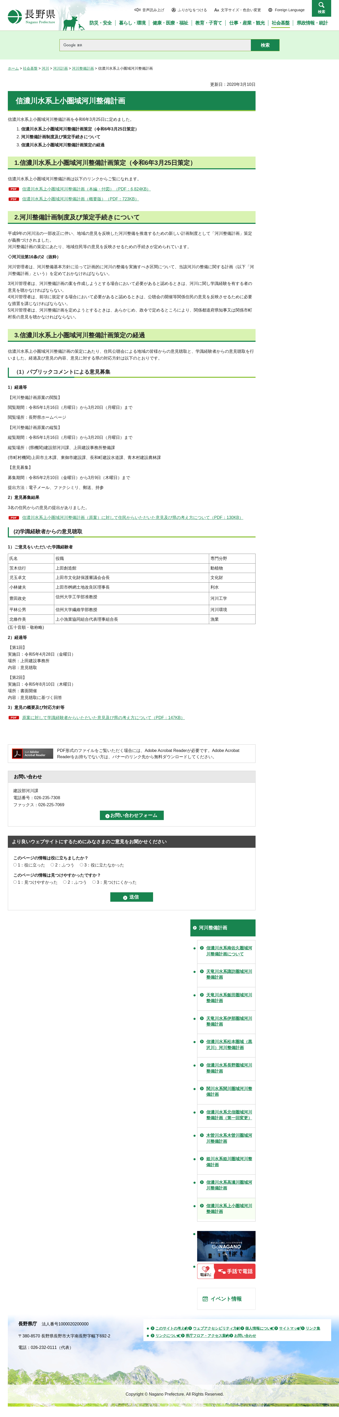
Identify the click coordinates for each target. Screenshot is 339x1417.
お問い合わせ (245, 1336)
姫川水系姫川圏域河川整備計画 (229, 1162)
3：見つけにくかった (117, 882)
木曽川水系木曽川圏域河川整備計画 (229, 1138)
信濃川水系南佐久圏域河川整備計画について (229, 951)
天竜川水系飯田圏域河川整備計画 (229, 998)
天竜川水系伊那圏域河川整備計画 (229, 1021)
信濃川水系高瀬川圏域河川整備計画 (229, 1185)
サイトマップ (290, 1328)
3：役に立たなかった (104, 865)
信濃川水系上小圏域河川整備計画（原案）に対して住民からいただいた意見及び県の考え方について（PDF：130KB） (132, 517)
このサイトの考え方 (171, 1328)
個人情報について (259, 1328)
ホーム (13, 68)
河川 (45, 68)
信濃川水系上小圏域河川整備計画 (229, 1209)
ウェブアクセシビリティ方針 (216, 1328)
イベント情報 (226, 1299)
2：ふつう (64, 865)
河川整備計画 (83, 68)
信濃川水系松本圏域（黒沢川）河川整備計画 (229, 1044)
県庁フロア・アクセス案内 (207, 1336)
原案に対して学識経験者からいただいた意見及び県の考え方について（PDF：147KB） (103, 717)
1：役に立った (31, 865)
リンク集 (313, 1328)
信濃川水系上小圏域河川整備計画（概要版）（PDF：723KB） (80, 199)
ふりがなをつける (192, 10)
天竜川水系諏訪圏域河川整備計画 (229, 974)
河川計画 (60, 68)
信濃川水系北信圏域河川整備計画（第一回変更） (229, 1115)
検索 (321, 12)
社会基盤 (30, 68)
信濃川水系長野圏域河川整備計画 (229, 1068)
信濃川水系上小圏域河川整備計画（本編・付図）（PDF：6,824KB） (86, 189)
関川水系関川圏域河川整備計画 (229, 1091)
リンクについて (168, 1336)
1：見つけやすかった (38, 882)
